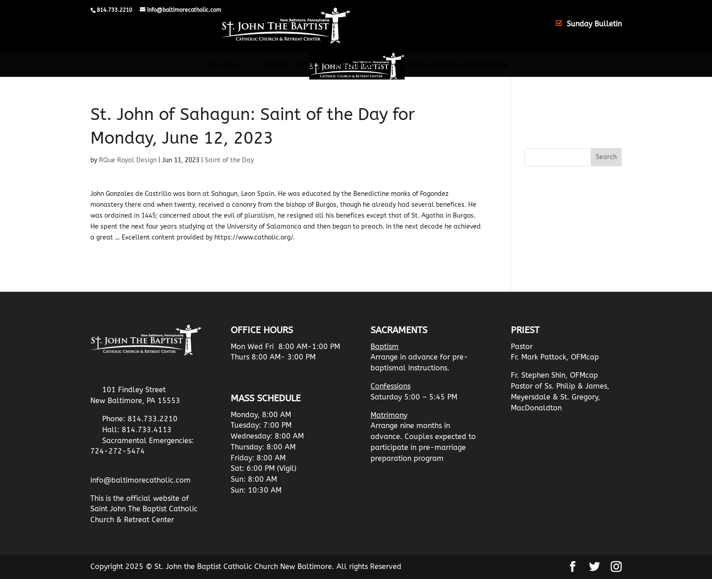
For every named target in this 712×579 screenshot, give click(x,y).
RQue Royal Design (128, 160)
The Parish (222, 66)
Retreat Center (288, 66)
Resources (354, 66)
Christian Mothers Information (451, 66)
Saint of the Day (229, 160)
